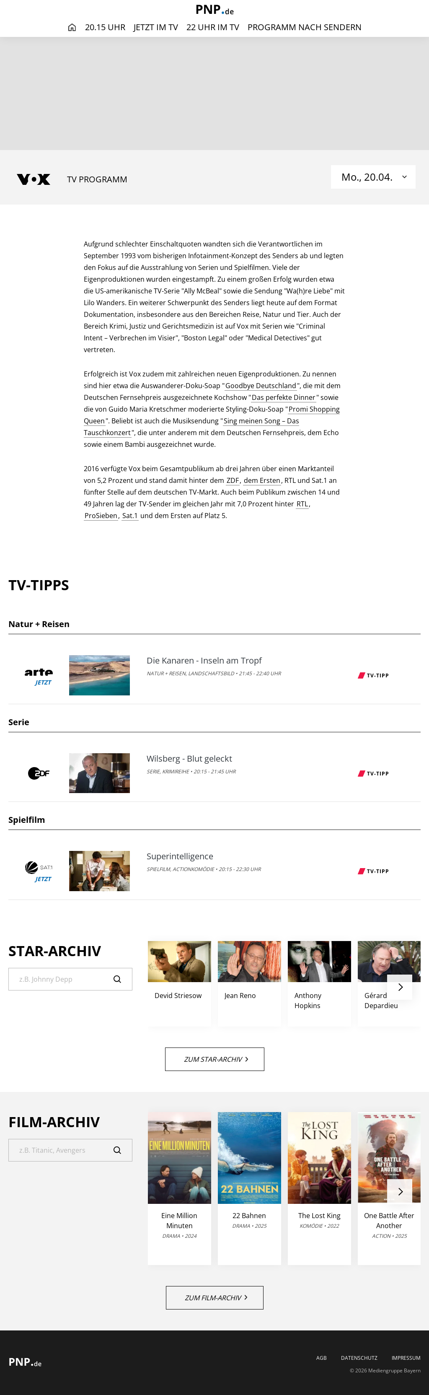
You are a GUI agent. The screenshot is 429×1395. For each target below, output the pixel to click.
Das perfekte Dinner (283, 397)
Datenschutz (359, 1358)
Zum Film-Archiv (216, 1297)
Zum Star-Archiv (216, 1059)
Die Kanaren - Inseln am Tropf (204, 660)
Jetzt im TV (156, 27)
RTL (302, 503)
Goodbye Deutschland (260, 385)
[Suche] (70, 979)
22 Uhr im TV (212, 27)
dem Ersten (262, 480)
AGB (321, 1358)
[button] (399, 987)
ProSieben (101, 515)
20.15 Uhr (105, 27)
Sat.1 (130, 515)
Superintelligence (180, 856)
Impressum (406, 1358)
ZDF (233, 480)
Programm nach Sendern (305, 27)
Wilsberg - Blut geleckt (189, 758)
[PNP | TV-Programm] (214, 10)
